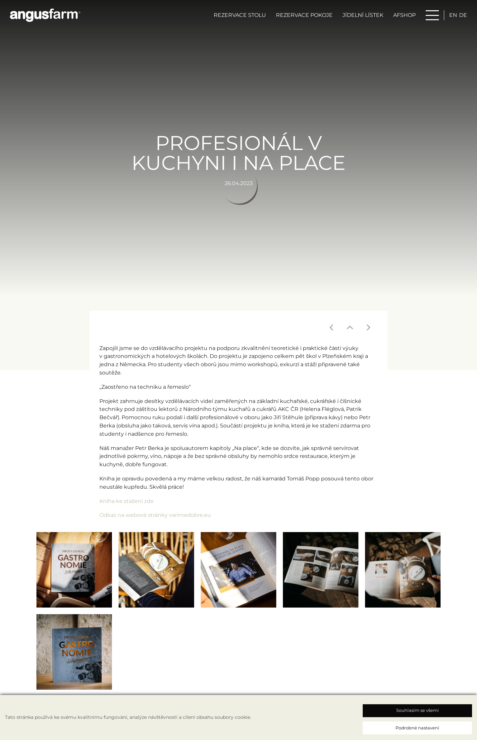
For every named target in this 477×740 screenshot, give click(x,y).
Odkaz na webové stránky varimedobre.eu (155, 515)
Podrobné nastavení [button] (417, 727)
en (453, 15)
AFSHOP (404, 15)
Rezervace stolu (240, 15)
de (463, 15)
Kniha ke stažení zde (126, 501)
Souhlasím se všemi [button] (417, 710)
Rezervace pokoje (304, 15)
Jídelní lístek (363, 15)
